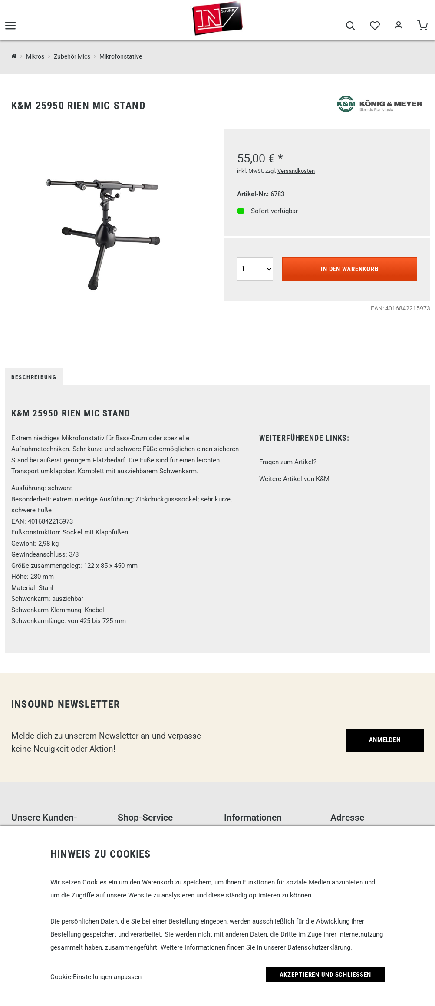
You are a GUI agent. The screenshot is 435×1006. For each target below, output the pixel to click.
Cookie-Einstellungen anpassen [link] (96, 977)
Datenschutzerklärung (318, 947)
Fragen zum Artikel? (287, 462)
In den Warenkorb (349, 269)
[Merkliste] (374, 26)
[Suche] (350, 26)
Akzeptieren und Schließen (326, 975)
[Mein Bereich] (398, 26)
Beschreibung (34, 377)
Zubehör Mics (72, 56)
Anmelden (385, 740)
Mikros (35, 56)
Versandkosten (296, 171)
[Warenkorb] (422, 26)
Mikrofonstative (120, 56)
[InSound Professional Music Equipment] (14, 56)
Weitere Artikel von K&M (294, 479)
